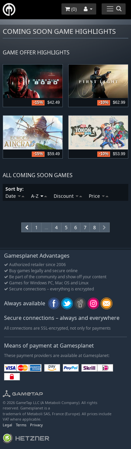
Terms (21, 424)
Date (14, 196)
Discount (68, 196)
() (71, 9)
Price (98, 196)
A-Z (39, 196)
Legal (7, 424)
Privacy (36, 424)
